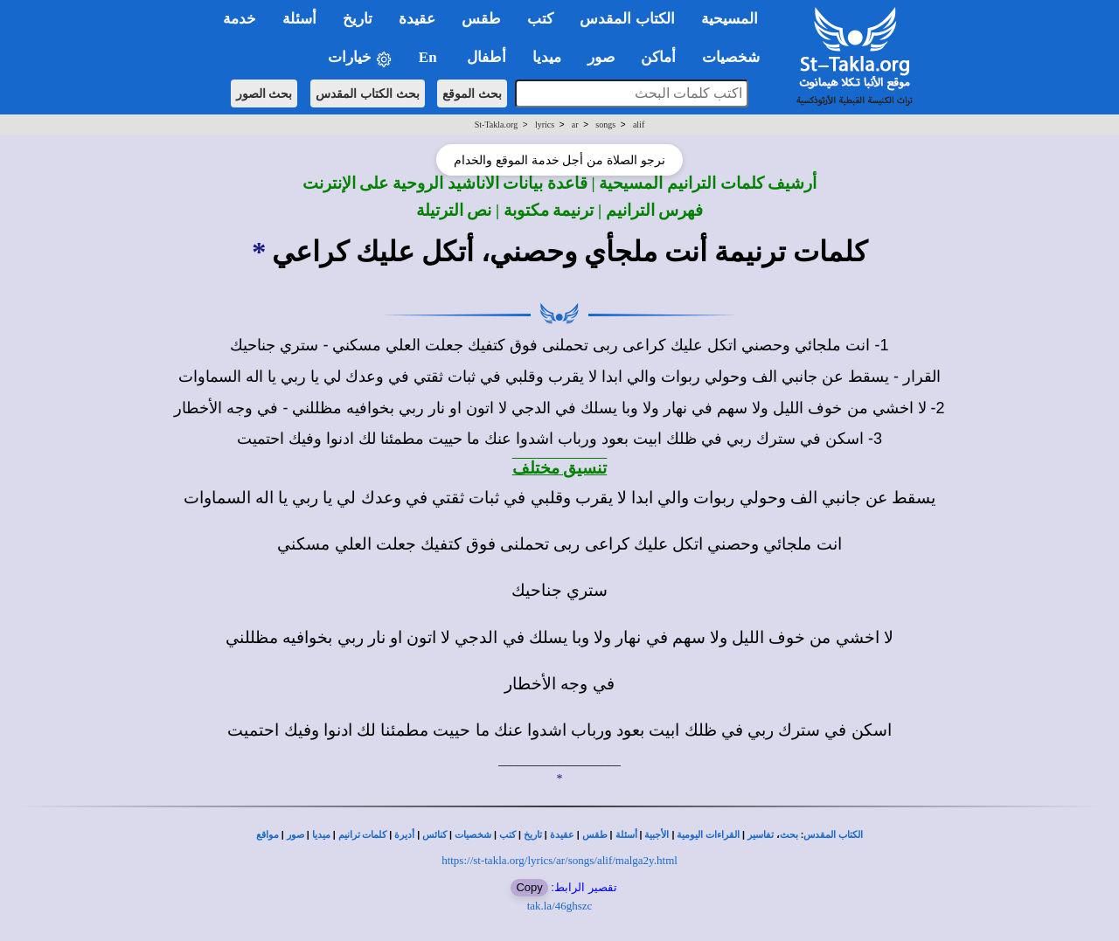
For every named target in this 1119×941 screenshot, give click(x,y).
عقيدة (562, 835)
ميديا (321, 835)
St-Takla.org (496, 124)
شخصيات (473, 835)
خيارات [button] (360, 58)
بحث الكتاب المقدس (368, 93)
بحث (789, 835)
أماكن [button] (658, 57)
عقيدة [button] (417, 18)
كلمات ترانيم (362, 835)
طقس (595, 835)
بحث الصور (264, 93)
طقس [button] (481, 18)
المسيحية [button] (729, 18)
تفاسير (760, 835)
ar (575, 124)
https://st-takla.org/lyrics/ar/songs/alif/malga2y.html (559, 860)
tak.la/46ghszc (560, 905)
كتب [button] (540, 18)
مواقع (267, 835)
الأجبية (656, 835)
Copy (529, 887)
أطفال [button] (486, 57)
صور (295, 835)
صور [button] (601, 57)
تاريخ (533, 835)
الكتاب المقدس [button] (627, 18)
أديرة (404, 835)
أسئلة (626, 835)
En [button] (430, 57)
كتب (507, 835)
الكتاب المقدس (833, 835)
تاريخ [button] (357, 18)
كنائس (434, 835)
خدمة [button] (239, 18)
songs (605, 124)
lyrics (544, 124)
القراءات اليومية (708, 835)
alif (638, 124)
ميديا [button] (546, 57)
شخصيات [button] (736, 57)
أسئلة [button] (299, 18)
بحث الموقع (472, 93)
